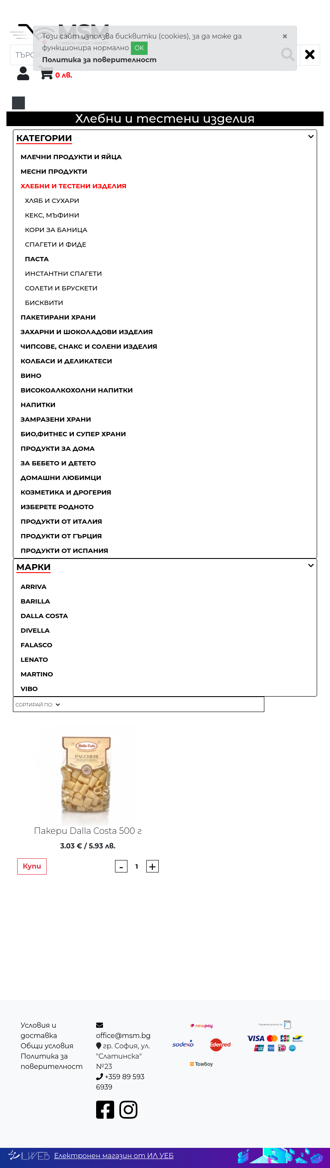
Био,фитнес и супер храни (73, 434)
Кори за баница (56, 230)
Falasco (36, 645)
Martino (37, 674)
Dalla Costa (44, 616)
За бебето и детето (58, 463)
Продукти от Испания (64, 550)
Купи (32, 866)
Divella (35, 630)
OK (139, 48)
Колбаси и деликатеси (66, 361)
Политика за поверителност (99, 60)
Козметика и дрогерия (66, 492)
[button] (44, 139)
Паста (37, 259)
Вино (31, 375)
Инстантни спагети (63, 273)
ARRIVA (33, 586)
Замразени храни (56, 419)
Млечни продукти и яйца (71, 157)
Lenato (34, 659)
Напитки (38, 405)
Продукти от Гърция (61, 536)
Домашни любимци (61, 478)
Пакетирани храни (58, 317)
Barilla (35, 601)
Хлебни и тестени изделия (74, 186)
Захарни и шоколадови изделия (87, 332)
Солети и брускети (61, 288)
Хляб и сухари (52, 200)
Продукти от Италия (61, 521)
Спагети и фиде (55, 244)
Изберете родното (57, 507)
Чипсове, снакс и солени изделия (89, 346)
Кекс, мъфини (52, 215)
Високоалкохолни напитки (77, 390)
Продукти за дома (58, 448)
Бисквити (44, 303)
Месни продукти (54, 171)
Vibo (29, 689)
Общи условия (47, 1046)
